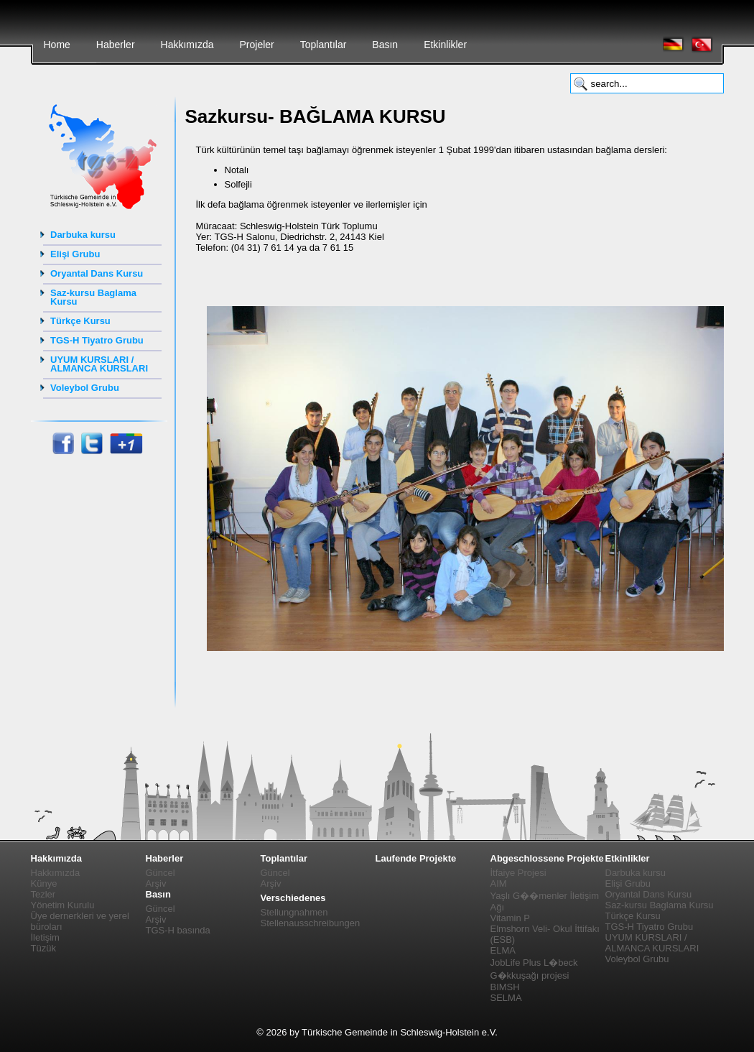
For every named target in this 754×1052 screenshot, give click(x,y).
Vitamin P (510, 918)
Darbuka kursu (83, 234)
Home (57, 44)
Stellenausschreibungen (310, 923)
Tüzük (43, 948)
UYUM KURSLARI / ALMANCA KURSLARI (99, 364)
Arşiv (156, 883)
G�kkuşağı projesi (529, 975)
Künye (44, 883)
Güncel (160, 872)
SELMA (506, 997)
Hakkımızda (187, 44)
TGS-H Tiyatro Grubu (97, 340)
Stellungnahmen (294, 912)
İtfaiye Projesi (518, 872)
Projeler (256, 44)
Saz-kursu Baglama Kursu (93, 297)
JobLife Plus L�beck (534, 962)
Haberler (115, 44)
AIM (498, 883)
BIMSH (505, 987)
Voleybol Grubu (84, 387)
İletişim (45, 937)
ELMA (503, 950)
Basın (385, 44)
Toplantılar (323, 44)
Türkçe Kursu (80, 320)
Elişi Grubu (75, 254)
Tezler (43, 894)
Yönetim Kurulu (63, 905)
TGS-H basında (178, 930)
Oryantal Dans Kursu (96, 273)
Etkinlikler (445, 44)
